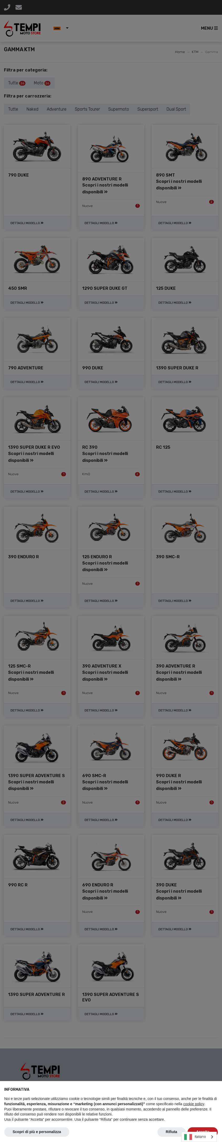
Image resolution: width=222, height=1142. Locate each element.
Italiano (195, 1137)
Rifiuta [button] (171, 1132)
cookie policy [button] (193, 1104)
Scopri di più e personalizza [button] (37, 1132)
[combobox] (199, 1137)
